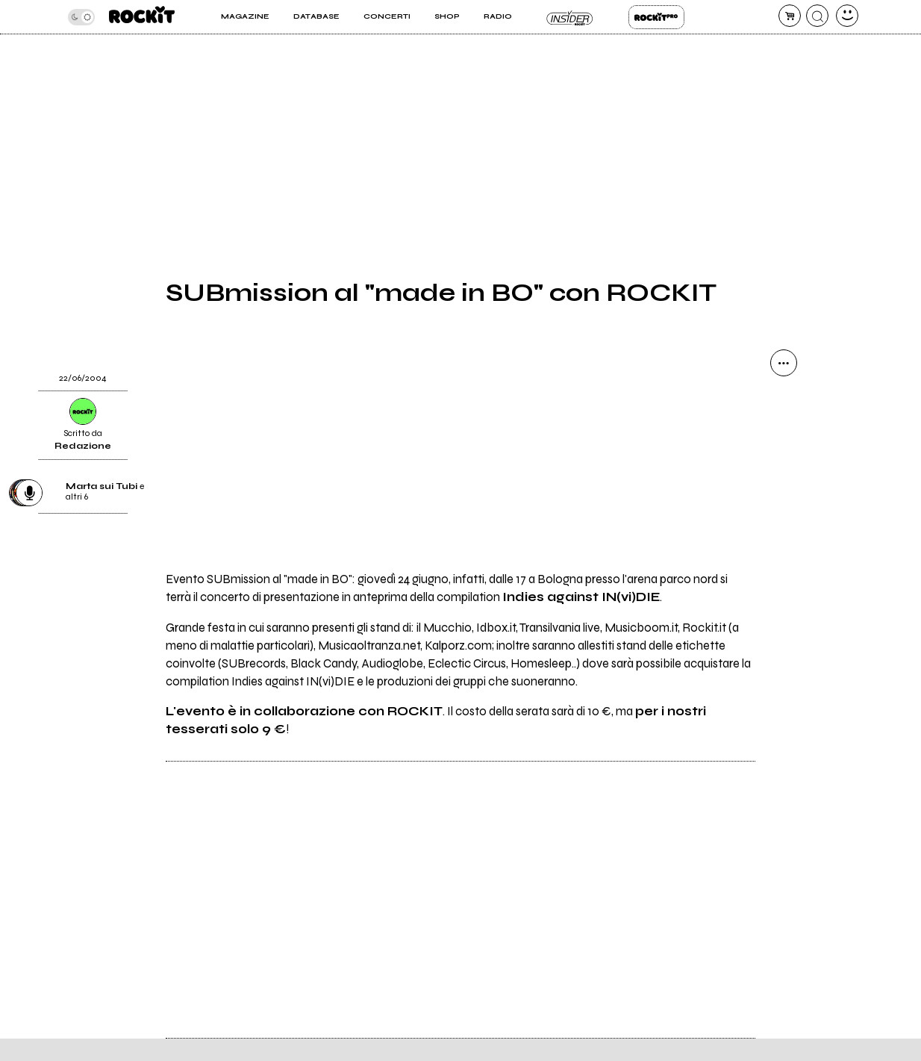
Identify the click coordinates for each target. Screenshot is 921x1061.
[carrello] (789, 15)
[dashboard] (847, 15)
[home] (142, 17)
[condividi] (783, 362)
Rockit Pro (656, 17)
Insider (571, 17)
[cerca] (817, 15)
